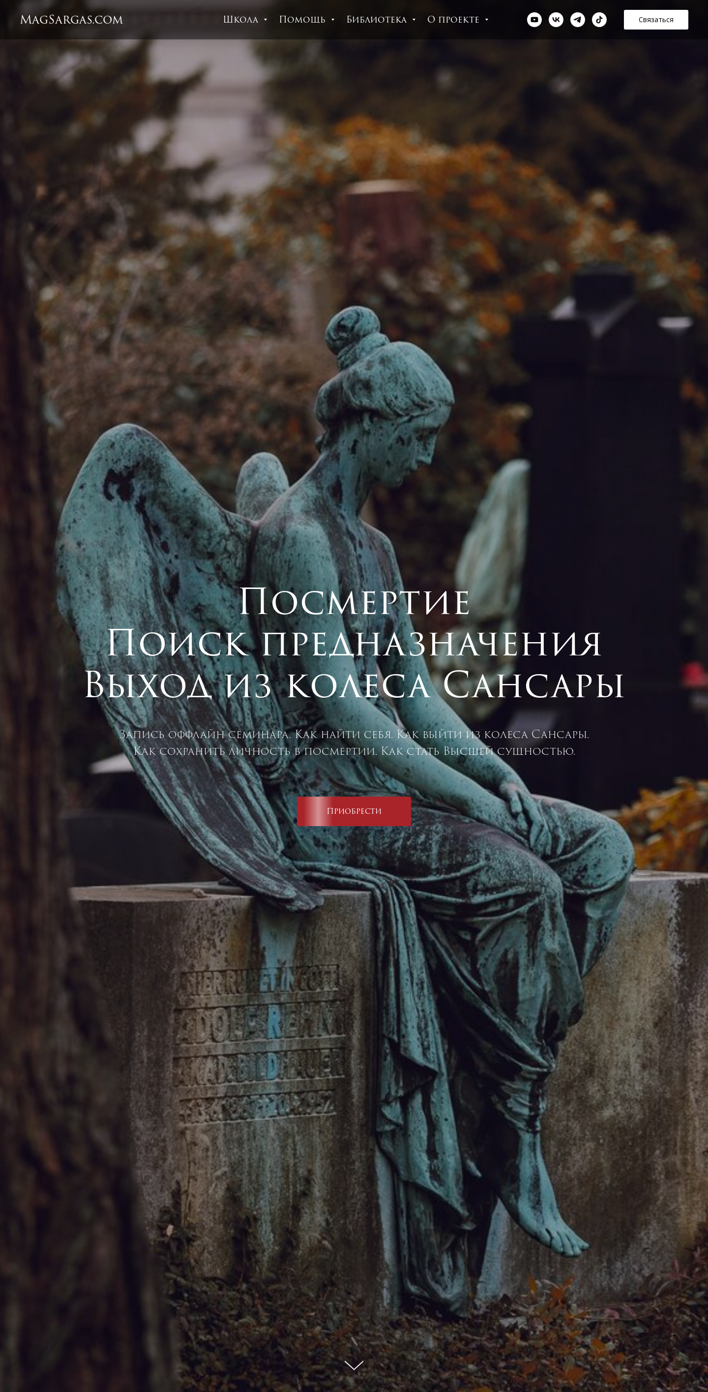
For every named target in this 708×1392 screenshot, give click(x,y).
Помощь (303, 19)
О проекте (454, 19)
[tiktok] (599, 19)
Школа (242, 19)
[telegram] (577, 19)
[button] (656, 20)
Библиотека (378, 19)
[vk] (556, 19)
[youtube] (534, 19)
